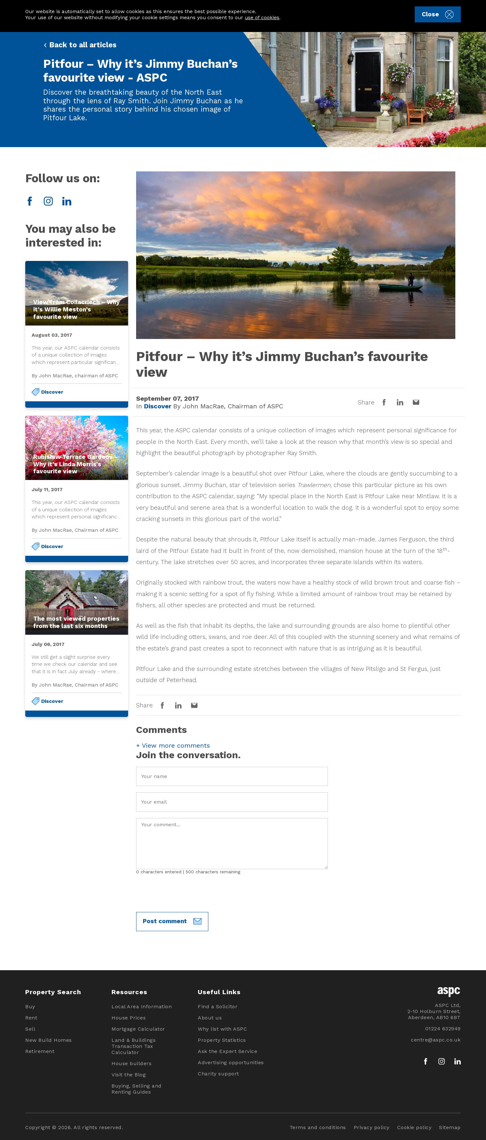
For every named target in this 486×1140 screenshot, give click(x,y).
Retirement (39, 1051)
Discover (52, 392)
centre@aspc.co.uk (436, 1040)
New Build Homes (48, 1040)
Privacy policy (372, 1127)
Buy (30, 1006)
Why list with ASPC (222, 1029)
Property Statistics (222, 1040)
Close (438, 14)
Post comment (172, 921)
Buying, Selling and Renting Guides (137, 1089)
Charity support (218, 1074)
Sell (30, 1029)
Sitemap (450, 1127)
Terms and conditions (317, 1127)
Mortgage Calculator (138, 1029)
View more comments (173, 745)
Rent (31, 1018)
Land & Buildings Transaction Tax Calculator (134, 1046)
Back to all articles (79, 45)
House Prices (129, 1018)
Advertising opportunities (231, 1062)
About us (210, 1018)
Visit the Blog (129, 1075)
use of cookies (262, 17)
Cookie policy (414, 1127)
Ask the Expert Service (227, 1051)
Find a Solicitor (217, 1006)
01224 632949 (443, 1029)
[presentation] (184, 893)
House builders (131, 1063)
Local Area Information (142, 1006)
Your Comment (232, 843)
